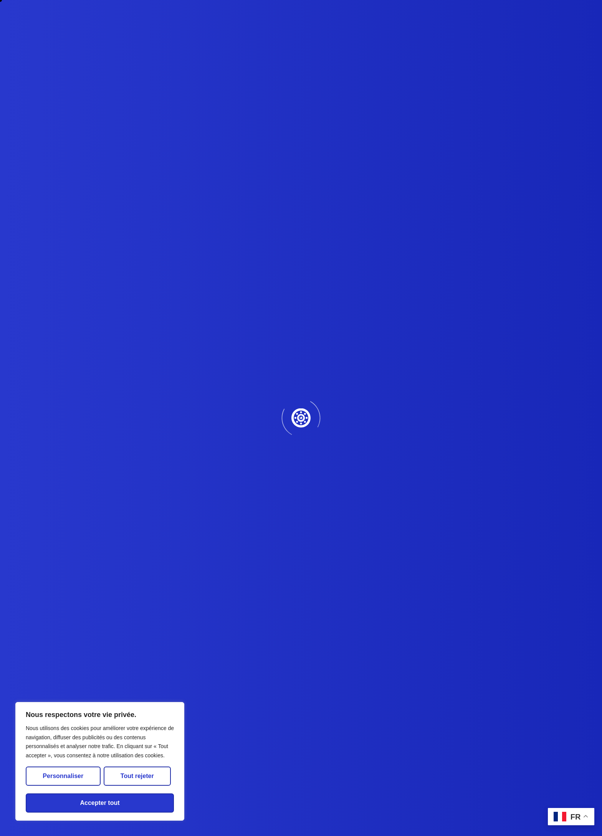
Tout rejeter (137, 776)
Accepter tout (99, 803)
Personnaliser (63, 776)
